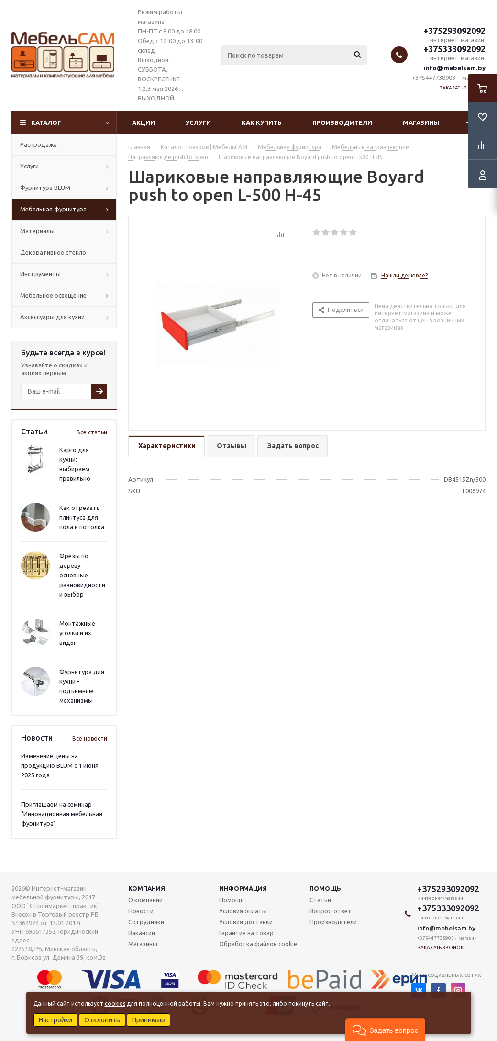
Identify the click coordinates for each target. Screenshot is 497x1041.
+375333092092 (454, 48)
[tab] (166, 446)
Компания (146, 888)
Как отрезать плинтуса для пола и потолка (81, 517)
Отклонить (102, 1020)
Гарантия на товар (246, 933)
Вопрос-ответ (330, 911)
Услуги (198, 122)
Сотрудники (146, 922)
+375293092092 (454, 30)
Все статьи (92, 432)
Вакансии (141, 933)
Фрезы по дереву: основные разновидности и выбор (82, 575)
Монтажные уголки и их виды (77, 633)
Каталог (46, 122)
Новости (141, 911)
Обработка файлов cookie (258, 944)
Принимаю (148, 1020)
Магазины (421, 122)
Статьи (320, 900)
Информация (243, 888)
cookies (115, 1003)
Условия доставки (246, 922)
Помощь (325, 888)
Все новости (89, 738)
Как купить (262, 122)
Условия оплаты (243, 911)
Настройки (55, 1020)
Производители (342, 122)
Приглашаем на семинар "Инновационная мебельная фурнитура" (61, 814)
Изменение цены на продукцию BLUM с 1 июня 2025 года (60, 765)
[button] (385, 1029)
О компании (145, 900)
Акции (143, 122)
